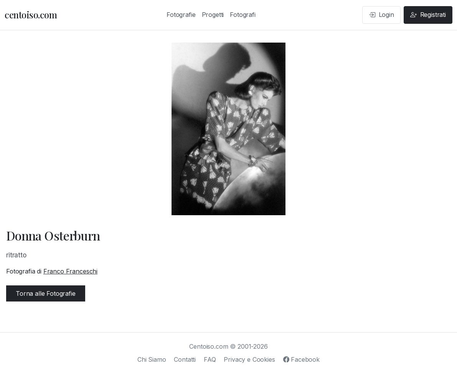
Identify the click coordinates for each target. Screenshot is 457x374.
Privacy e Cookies (249, 359)
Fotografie (181, 14)
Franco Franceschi (70, 271)
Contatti (185, 359)
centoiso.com (31, 14)
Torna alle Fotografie (46, 293)
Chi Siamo (151, 359)
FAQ (210, 359)
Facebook (301, 359)
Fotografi (243, 14)
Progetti (213, 14)
